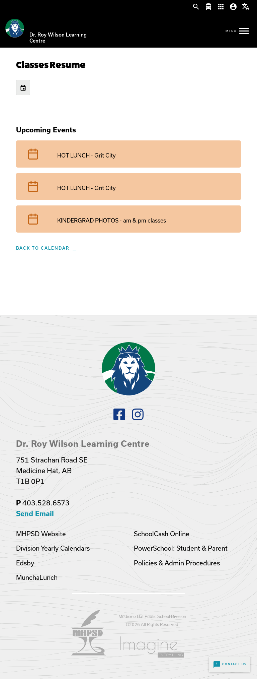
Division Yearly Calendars (53, 548)
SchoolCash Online (161, 534)
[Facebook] (119, 418)
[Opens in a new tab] (88, 653)
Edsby (25, 563)
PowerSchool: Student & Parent (181, 548)
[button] (196, 7)
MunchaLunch (37, 577)
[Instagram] (138, 418)
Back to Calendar (42, 248)
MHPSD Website (41, 534)
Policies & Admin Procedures (177, 563)
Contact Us (230, 665)
